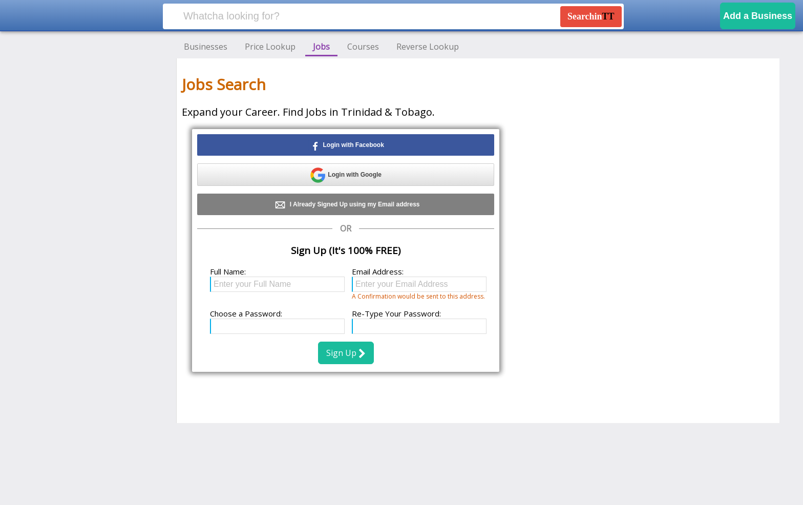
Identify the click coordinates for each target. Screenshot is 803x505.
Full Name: (228, 271)
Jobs (321, 46)
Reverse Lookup (427, 46)
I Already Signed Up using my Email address (346, 205)
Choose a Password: (246, 313)
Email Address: (378, 271)
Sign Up (346, 353)
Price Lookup (270, 46)
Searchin (591, 16)
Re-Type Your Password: (396, 313)
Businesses (205, 46)
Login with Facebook (345, 145)
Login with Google (346, 175)
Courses (363, 46)
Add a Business (757, 16)
